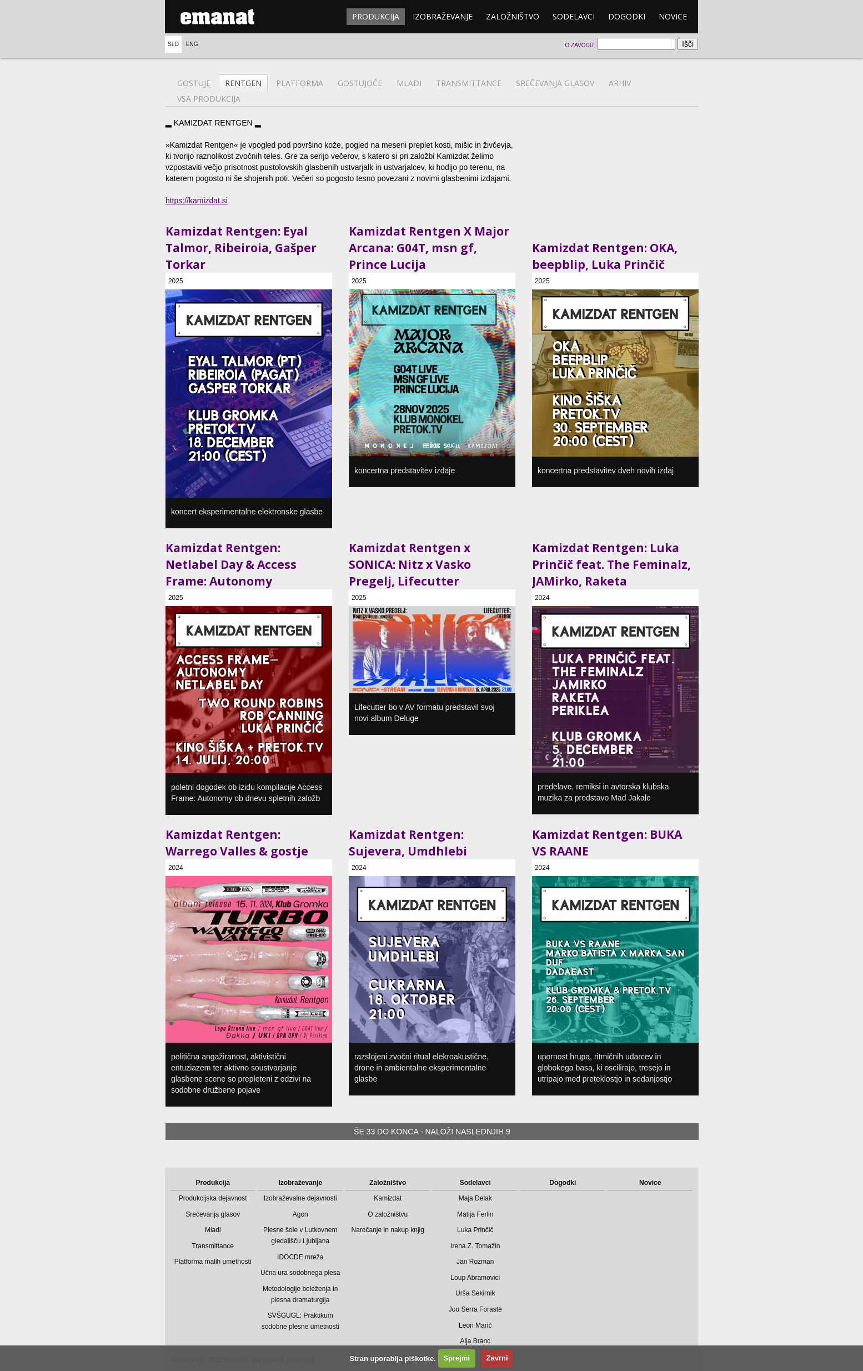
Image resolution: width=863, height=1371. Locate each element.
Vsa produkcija (208, 98)
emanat (217, 16)
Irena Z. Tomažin (475, 1246)
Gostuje (193, 83)
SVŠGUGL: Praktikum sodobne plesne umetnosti (300, 1321)
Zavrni (497, 1358)
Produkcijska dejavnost (213, 1198)
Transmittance (468, 83)
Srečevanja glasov (555, 83)
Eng (192, 44)
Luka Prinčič (475, 1230)
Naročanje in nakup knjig (388, 1230)
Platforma (299, 83)
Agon (300, 1214)
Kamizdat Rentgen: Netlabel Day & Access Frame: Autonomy (231, 564)
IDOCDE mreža (300, 1257)
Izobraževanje (443, 16)
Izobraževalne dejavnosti (300, 1198)
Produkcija (375, 16)
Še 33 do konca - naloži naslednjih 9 (432, 1131)
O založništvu (388, 1214)
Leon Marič (475, 1325)
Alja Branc (475, 1341)
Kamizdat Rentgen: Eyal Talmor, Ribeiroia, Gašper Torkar (241, 247)
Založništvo (512, 16)
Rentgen (243, 83)
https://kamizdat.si (196, 200)
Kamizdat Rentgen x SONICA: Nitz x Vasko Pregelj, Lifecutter (410, 564)
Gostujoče (360, 83)
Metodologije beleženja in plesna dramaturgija (300, 1294)
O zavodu (579, 45)
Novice (673, 16)
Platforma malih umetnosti (213, 1261)
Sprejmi (456, 1358)
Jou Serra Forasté (475, 1309)
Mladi (409, 83)
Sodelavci (574, 16)
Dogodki (626, 16)
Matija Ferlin (475, 1214)
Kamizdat (388, 1198)
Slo (173, 44)
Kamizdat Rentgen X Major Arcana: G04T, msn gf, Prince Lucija (429, 247)
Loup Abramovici (475, 1278)
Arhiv (620, 83)
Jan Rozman (475, 1261)
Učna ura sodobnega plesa (300, 1273)
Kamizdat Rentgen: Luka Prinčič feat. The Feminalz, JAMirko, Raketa (611, 564)
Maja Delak (475, 1198)
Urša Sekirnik (475, 1293)
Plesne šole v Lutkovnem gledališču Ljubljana (300, 1235)
